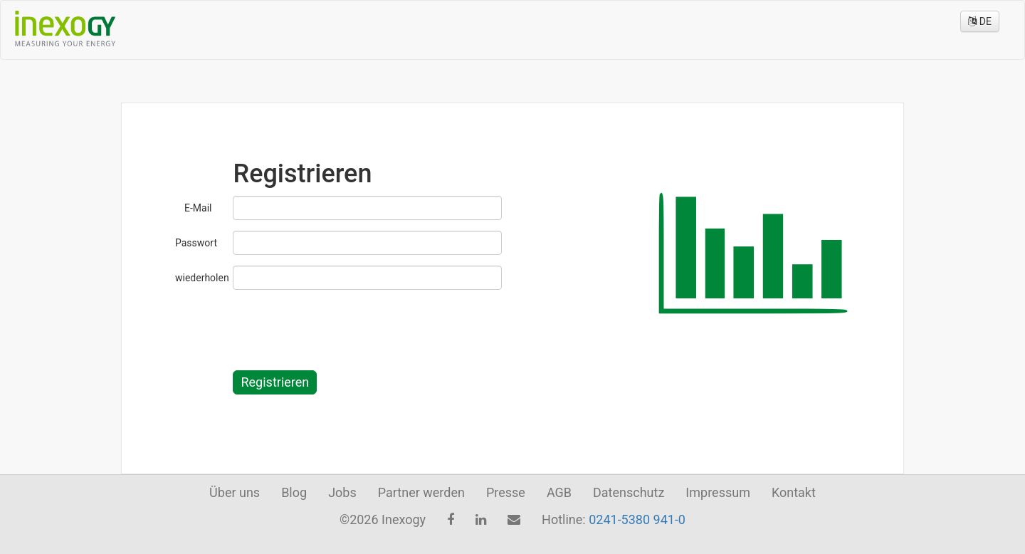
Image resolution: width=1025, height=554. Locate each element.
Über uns (234, 492)
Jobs (342, 492)
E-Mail (197, 208)
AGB (559, 492)
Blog (294, 492)
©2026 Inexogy (383, 519)
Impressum (717, 492)
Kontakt (794, 492)
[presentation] (341, 328)
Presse (505, 492)
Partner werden (421, 492)
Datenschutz (628, 492)
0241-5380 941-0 (637, 519)
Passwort (196, 243)
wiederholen (198, 277)
